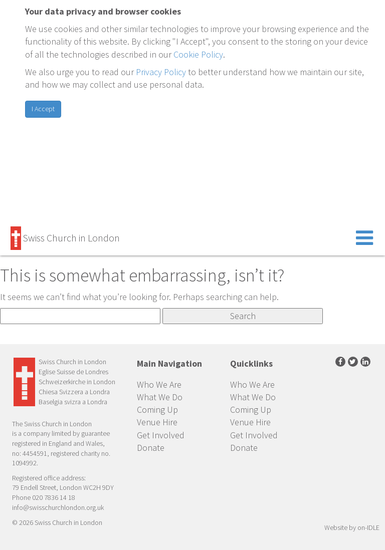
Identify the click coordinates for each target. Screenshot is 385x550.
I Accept (43, 108)
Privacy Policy (161, 72)
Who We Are (159, 384)
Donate (150, 447)
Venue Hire (157, 422)
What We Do (159, 397)
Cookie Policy (198, 54)
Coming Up (157, 409)
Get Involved (160, 435)
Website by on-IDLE (351, 527)
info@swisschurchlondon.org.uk (58, 507)
